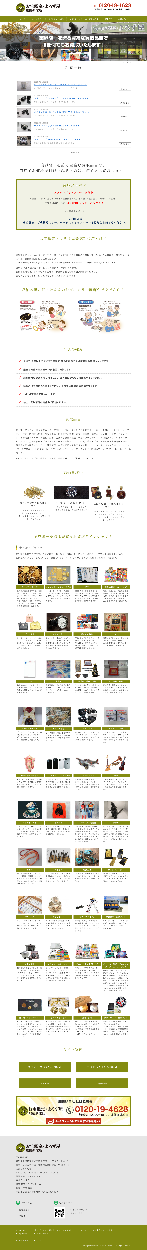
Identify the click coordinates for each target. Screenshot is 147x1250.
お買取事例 (102, 1083)
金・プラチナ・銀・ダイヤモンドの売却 (48, 19)
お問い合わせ (123, 19)
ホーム (23, 19)
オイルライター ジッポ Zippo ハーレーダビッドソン (60, 84)
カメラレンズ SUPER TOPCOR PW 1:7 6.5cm (57, 139)
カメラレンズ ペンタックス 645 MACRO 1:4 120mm (61, 98)
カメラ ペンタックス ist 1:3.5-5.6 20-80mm (57, 125)
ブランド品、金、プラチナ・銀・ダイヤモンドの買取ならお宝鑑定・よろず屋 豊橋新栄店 (38, 8)
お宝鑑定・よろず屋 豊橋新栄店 (104, 1246)
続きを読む (124, 89)
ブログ (22, 1215)
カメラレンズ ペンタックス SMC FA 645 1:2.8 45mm (61, 112)
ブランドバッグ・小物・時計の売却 (83, 19)
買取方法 (108, 19)
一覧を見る (75, 152)
